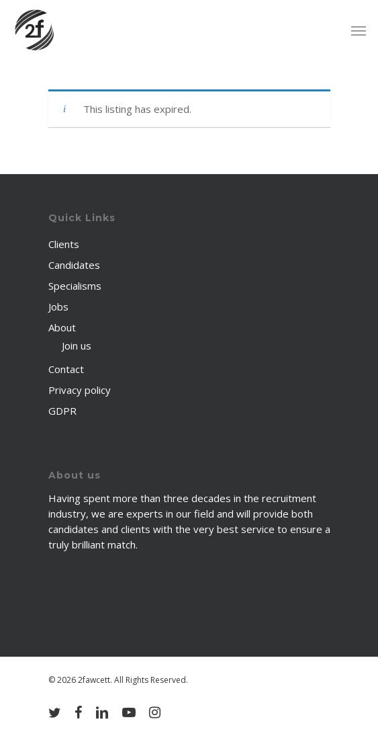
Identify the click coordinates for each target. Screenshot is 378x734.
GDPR (62, 410)
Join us (76, 345)
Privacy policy (79, 390)
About (62, 327)
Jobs (58, 306)
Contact (66, 369)
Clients (63, 244)
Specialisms (74, 285)
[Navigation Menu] (358, 30)
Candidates (74, 265)
